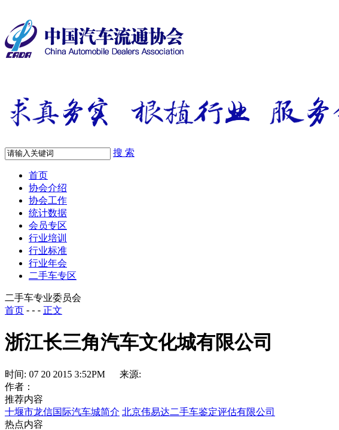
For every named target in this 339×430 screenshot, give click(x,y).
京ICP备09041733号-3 (273, 209)
